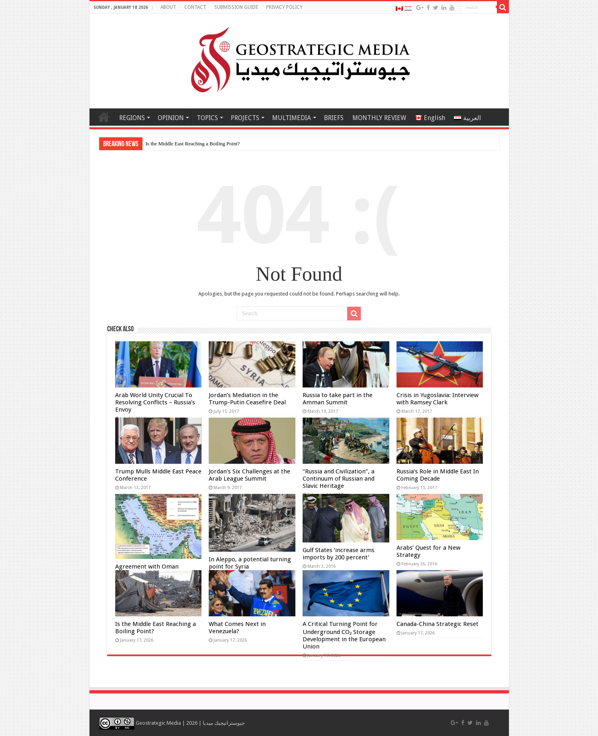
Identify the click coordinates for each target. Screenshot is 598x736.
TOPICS (207, 118)
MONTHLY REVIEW (379, 118)
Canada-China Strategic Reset (437, 624)
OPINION (171, 118)
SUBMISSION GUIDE (236, 7)
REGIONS (132, 118)
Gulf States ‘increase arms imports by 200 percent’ (338, 553)
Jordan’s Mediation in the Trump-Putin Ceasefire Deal (247, 398)
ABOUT (168, 7)
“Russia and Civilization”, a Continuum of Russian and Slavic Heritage (338, 478)
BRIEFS (334, 118)
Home (104, 116)
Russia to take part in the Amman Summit (337, 398)
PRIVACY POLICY (284, 7)
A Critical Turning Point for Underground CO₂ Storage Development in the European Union (344, 635)
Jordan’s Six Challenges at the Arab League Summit (249, 475)
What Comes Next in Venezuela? (237, 627)
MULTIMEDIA (291, 118)
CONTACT (195, 7)
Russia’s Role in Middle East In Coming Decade (438, 475)
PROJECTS (245, 118)
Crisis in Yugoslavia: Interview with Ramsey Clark (437, 398)
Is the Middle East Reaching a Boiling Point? (193, 144)
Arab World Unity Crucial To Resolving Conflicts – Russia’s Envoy (155, 402)
